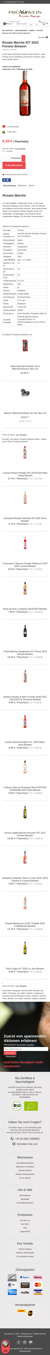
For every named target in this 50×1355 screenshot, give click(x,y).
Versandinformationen (24, 1203)
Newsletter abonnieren (38, 9)
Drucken (41, 37)
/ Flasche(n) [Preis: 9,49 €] (15, 141)
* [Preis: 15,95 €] (25, 373)
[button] (6, 180)
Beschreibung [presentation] (9, 185)
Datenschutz (26, 1334)
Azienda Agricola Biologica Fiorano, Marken (20, 996)
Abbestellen (11, 1056)
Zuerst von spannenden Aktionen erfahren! (25, 1038)
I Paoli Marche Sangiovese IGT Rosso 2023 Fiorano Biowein (25, 652)
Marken (30, 993)
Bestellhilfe (25, 1199)
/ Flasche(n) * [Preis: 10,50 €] (18, 657)
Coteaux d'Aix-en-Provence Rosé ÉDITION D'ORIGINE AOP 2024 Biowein (25, 788)
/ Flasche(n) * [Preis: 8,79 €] (18, 478)
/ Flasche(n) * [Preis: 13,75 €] (18, 929)
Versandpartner (25, 1304)
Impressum (8, 1334)
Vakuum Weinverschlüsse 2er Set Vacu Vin (25, 413)
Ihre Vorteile (25, 1243)
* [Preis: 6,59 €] (25, 417)
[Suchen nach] (22, 22)
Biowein (27, 998)
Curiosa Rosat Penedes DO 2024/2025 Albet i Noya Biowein (25, 474)
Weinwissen (25, 1157)
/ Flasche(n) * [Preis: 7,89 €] (18, 883)
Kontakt (18, 9)
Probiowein (25, 1215)
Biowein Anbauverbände (25, 1174)
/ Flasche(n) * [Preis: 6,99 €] (19, 702)
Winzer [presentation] (31, 185)
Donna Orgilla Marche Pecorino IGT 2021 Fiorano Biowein (25, 834)
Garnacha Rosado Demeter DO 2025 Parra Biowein (25, 519)
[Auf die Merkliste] (10, 126)
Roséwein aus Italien (16, 993)
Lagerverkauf (25, 1231)
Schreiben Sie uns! (27, 1144)
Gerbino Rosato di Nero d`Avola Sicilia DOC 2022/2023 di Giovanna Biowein (25, 698)
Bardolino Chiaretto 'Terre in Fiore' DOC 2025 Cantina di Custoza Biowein (25, 879)
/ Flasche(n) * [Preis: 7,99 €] (18, 793)
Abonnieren (10, 1053)
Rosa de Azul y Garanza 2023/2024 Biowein (25, 609)
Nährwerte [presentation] (22, 185)
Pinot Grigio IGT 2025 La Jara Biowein (25, 968)
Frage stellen (11, 132)
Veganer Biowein (39, 998)
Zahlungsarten (25, 1195)
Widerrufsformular (25, 1336)
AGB (17, 1334)
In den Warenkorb (14, 165)
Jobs (25, 1228)
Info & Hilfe (25, 1190)
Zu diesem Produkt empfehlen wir (17, 335)
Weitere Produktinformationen (16, 226)
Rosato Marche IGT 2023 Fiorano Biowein (20, 44)
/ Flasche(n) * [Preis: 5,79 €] (19, 524)
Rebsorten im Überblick (25, 1167)
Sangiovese (39, 993)
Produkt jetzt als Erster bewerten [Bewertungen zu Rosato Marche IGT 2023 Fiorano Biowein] (16, 174)
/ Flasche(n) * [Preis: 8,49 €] (18, 569)
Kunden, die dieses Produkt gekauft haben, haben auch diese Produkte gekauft (24, 440)
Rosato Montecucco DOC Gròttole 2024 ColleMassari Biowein (25, 924)
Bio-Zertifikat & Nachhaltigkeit (25, 1079)
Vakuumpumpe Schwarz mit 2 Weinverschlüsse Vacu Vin (25, 367)
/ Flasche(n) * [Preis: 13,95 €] (18, 838)
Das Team (25, 1224)
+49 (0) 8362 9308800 (24, 1138)
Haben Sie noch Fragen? (25, 1122)
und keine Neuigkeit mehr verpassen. (23, 1064)
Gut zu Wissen (25, 1178)
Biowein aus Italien (15, 998)
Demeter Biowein (25, 1170)
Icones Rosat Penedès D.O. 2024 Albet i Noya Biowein (25, 743)
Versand (21, 148)
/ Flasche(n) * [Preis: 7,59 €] (18, 612)
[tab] (9, 185)
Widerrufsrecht (40, 1334)
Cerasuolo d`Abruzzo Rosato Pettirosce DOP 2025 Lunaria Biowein (25, 564)
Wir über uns (25, 1220)
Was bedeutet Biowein (25, 1163)
